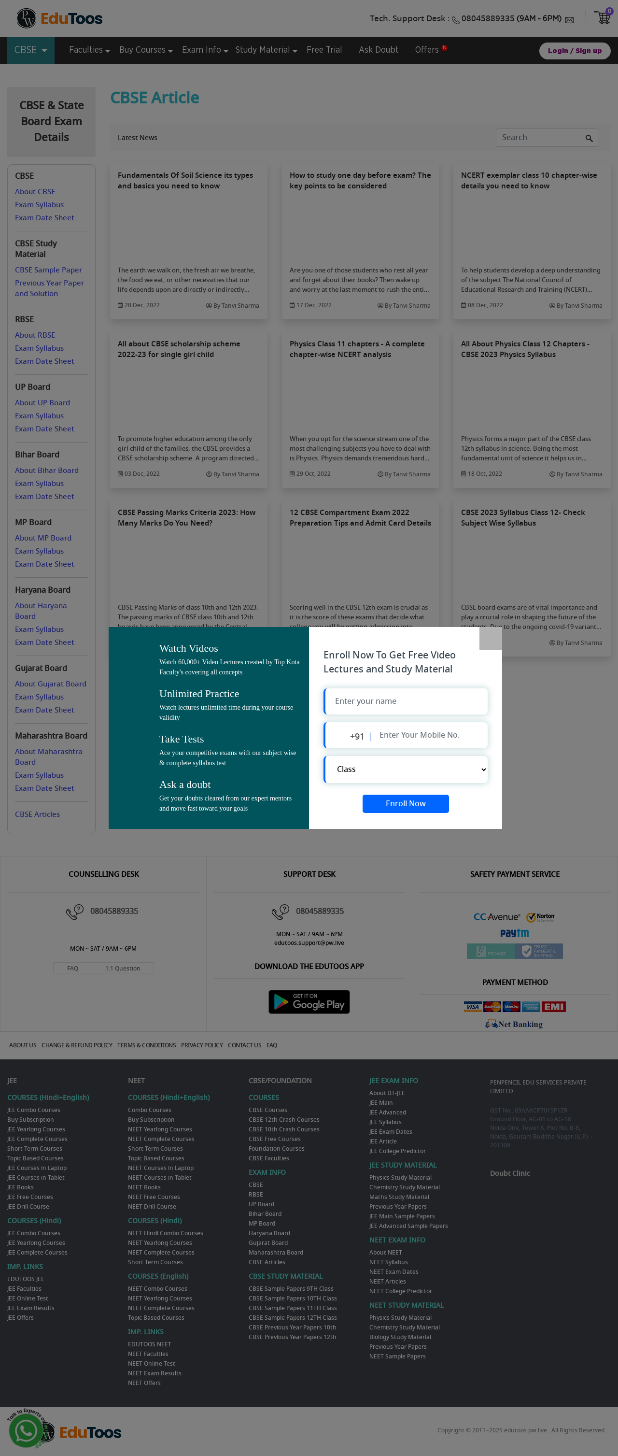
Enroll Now (405, 804)
